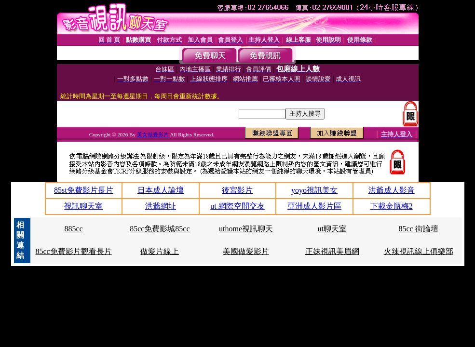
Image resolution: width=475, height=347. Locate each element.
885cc (73, 229)
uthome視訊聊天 (246, 229)
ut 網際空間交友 (237, 206)
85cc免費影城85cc (160, 229)
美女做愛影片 (153, 134)
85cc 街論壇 (418, 229)
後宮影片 (237, 190)
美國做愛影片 (246, 251)
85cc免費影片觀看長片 (73, 251)
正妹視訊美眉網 (332, 251)
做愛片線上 (159, 251)
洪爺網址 (160, 206)
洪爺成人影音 (391, 190)
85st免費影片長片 (83, 190)
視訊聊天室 (83, 206)
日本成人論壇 (160, 190)
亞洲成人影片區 (314, 206)
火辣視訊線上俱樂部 (418, 251)
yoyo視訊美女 (314, 190)
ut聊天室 (332, 229)
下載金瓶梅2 (391, 206)
